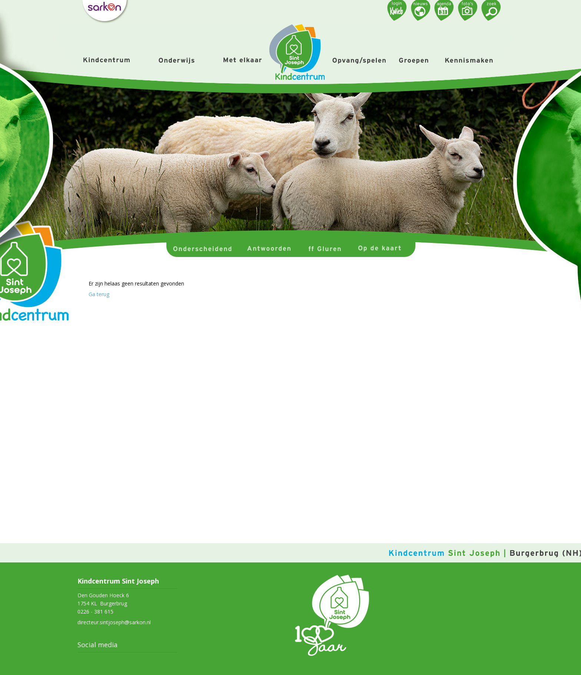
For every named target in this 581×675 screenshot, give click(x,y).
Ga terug (99, 294)
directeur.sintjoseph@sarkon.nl (114, 622)
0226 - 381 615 (95, 611)
